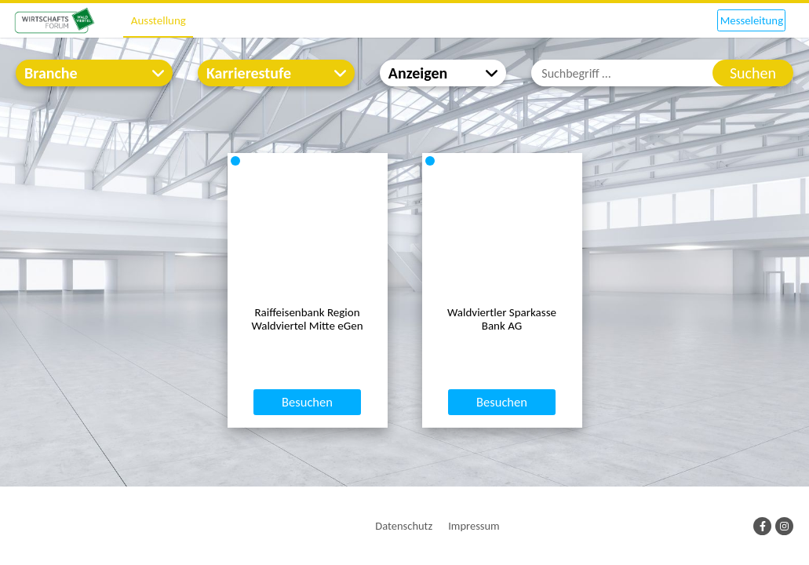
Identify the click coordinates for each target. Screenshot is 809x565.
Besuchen (307, 460)
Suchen (753, 73)
